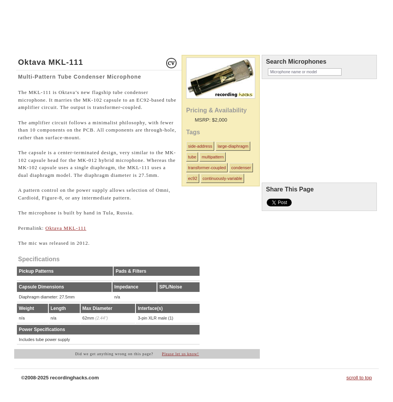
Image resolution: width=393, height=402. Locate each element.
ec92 (192, 178)
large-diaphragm (233, 146)
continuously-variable (222, 178)
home (23, 12)
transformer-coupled (207, 167)
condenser (241, 167)
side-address (200, 146)
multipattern (212, 157)
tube (192, 157)
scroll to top (359, 378)
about (67, 12)
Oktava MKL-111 (65, 228)
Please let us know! (180, 354)
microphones (44, 12)
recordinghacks (317, 24)
